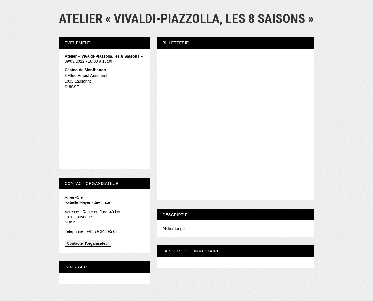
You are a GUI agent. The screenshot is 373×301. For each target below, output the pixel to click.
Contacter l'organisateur (88, 243)
